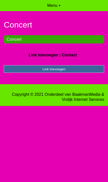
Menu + (54, 5)
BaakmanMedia (86, 94)
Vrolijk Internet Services (83, 99)
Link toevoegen (43, 55)
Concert (14, 39)
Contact (69, 55)
